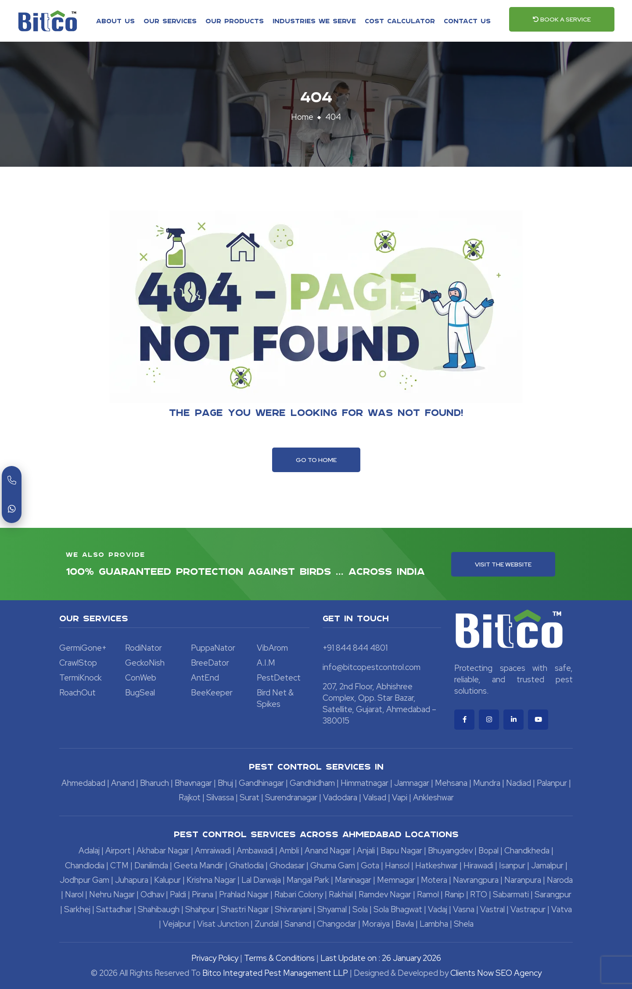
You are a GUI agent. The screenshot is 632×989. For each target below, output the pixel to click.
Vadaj (437, 909)
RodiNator (143, 647)
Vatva (561, 909)
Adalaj (89, 850)
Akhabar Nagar (162, 850)
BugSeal (140, 692)
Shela (464, 923)
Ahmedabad (83, 783)
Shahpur (200, 909)
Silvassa (220, 797)
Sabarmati (511, 894)
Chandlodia (84, 865)
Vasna (463, 909)
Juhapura (131, 879)
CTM (119, 865)
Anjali (366, 850)
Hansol (397, 865)
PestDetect (279, 677)
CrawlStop (78, 662)
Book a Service (562, 19)
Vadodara (340, 797)
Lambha (434, 923)
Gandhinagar (261, 783)
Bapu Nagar (401, 850)
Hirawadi (478, 865)
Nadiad (518, 783)
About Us (115, 20)
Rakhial (341, 894)
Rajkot (190, 797)
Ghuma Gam (332, 865)
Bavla (404, 923)
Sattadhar (114, 909)
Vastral (492, 909)
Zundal (267, 923)
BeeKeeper (212, 692)
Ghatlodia (246, 865)
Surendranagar (291, 797)
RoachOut (77, 692)
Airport (118, 850)
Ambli (289, 850)
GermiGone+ (83, 647)
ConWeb (140, 677)
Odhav (152, 894)
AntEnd (205, 677)
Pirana (202, 894)
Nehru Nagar (112, 894)
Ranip (454, 894)
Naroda (560, 879)
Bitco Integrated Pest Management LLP (276, 973)
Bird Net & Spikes (275, 698)
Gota (370, 865)
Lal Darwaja (261, 879)
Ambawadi (255, 850)
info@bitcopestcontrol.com (371, 667)
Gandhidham (312, 783)
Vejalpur (177, 923)
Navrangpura (476, 879)
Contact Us (467, 20)
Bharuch (154, 783)
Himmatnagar (364, 783)
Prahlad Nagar (244, 894)
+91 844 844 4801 (355, 647)
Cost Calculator (400, 20)
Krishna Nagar (211, 879)
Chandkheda (526, 850)
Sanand (297, 923)
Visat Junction (223, 923)
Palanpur (552, 783)
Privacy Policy (214, 958)
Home (302, 116)
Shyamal (332, 909)
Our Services (170, 20)
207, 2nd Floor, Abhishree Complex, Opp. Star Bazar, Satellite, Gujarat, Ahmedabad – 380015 (379, 703)
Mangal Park (308, 879)
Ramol (428, 894)
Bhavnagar (193, 783)
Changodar (336, 923)
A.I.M (266, 662)
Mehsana (451, 783)
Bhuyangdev (450, 850)
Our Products (234, 20)
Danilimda (151, 865)
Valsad (374, 797)
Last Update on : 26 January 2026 (380, 958)
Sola (360, 909)
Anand (122, 783)
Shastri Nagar (245, 909)
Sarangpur (553, 894)
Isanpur (512, 865)
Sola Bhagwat (397, 909)
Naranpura (522, 879)
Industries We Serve (314, 20)
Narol (74, 894)
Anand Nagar (328, 850)
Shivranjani (293, 909)
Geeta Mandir (198, 865)
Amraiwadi (213, 850)
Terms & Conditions (279, 958)
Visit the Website (503, 564)
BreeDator (210, 662)
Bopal (488, 850)
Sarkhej (77, 909)
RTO (478, 894)
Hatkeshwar (436, 865)
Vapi (399, 797)
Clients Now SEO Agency (496, 973)
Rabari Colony (298, 894)
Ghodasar (287, 865)
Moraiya (376, 923)
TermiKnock (80, 677)
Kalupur (167, 879)
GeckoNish (145, 662)
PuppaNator (213, 647)
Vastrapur (528, 909)
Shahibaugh (159, 909)
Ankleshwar (433, 797)
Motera (434, 879)
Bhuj (225, 783)
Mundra (486, 783)
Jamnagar (411, 783)
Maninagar (353, 879)
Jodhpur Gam (84, 879)
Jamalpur (547, 865)
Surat (249, 797)
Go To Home (316, 460)
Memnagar (396, 879)
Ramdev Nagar (385, 894)
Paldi (178, 894)
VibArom (272, 647)
